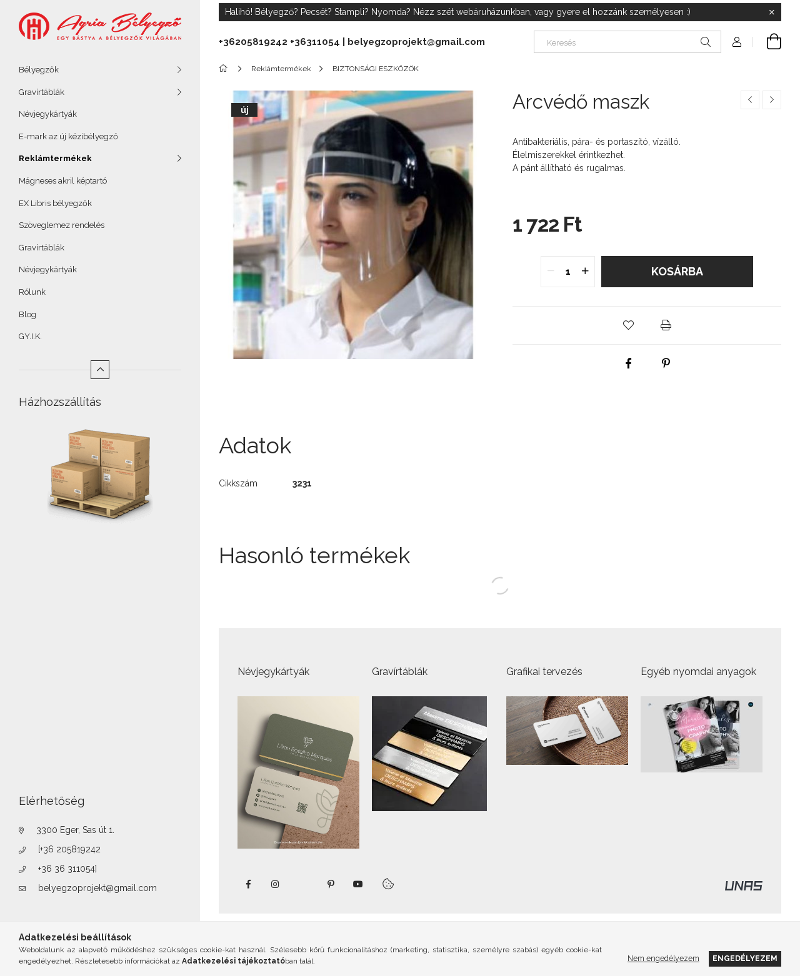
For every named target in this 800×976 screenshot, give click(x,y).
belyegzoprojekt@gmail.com (97, 888)
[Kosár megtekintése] (766, 42)
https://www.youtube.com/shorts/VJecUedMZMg (358, 884)
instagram (275, 884)
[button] (628, 325)
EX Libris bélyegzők (55, 203)
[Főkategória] (225, 68)
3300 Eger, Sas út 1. (75, 830)
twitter (303, 884)
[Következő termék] (771, 100)
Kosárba (677, 271)
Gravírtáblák (41, 92)
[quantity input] (568, 272)
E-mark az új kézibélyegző (68, 136)
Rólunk (32, 292)
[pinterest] (665, 363)
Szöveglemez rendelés (61, 225)
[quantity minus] (550, 272)
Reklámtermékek (55, 158)
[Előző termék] (750, 100)
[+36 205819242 (69, 849)
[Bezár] (771, 12)
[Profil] (736, 42)
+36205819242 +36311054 (279, 41)
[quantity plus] (585, 272)
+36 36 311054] (67, 869)
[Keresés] (627, 42)
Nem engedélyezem (663, 958)
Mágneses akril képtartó (63, 180)
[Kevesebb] (100, 369)
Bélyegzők (39, 69)
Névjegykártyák (48, 114)
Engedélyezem (745, 958)
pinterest (330, 884)
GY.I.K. (30, 336)
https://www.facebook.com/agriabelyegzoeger (248, 884)
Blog (27, 314)
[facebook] (628, 363)
